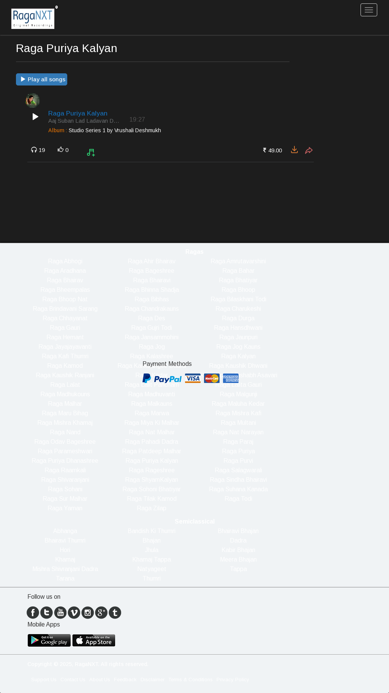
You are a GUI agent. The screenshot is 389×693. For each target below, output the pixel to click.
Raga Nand (65, 432)
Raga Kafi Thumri (65, 356)
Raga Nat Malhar (152, 432)
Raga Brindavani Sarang (65, 308)
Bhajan (151, 540)
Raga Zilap (151, 508)
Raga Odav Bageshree (65, 441)
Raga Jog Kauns (238, 346)
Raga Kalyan (238, 356)
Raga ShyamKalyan (151, 479)
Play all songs (42, 79)
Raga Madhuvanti (151, 394)
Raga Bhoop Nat (65, 299)
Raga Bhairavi (152, 280)
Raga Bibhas (151, 299)
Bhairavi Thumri (64, 540)
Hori (65, 550)
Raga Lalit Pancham (152, 384)
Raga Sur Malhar (65, 498)
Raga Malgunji (238, 394)
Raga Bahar (238, 270)
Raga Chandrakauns (152, 308)
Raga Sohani (65, 489)
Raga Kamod (65, 365)
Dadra (238, 540)
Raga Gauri (65, 327)
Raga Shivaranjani (65, 479)
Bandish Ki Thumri (152, 531)
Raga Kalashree (151, 356)
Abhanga (65, 531)
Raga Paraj (238, 441)
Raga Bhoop (238, 289)
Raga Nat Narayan (238, 432)
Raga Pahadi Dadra (151, 441)
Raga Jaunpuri (238, 337)
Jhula (151, 550)
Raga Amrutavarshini (238, 261)
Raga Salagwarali (238, 470)
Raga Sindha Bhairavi (238, 479)
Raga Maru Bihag (65, 413)
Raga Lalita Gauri (238, 384)
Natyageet (151, 569)
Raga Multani (238, 422)
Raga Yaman (64, 508)
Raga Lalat (65, 384)
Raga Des (151, 318)
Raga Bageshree (151, 270)
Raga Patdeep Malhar (151, 451)
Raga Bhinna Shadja (152, 289)
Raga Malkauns (151, 403)
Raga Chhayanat (65, 318)
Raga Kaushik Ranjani (65, 375)
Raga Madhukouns (65, 394)
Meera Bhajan (238, 559)
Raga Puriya (238, 451)
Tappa (238, 569)
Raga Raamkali (65, 470)
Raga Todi (238, 498)
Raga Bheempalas (65, 289)
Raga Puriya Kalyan (151, 460)
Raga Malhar (65, 403)
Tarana (65, 578)
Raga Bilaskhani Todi (238, 299)
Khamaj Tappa (151, 559)
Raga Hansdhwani (238, 327)
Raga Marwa (151, 413)
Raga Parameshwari (65, 451)
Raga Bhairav (65, 280)
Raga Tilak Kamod (152, 498)
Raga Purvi (238, 460)
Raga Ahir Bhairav (152, 261)
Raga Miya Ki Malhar (151, 422)
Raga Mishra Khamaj (65, 422)
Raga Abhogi (65, 261)
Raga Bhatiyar (238, 280)
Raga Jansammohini (152, 337)
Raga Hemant (65, 337)
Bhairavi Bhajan (238, 531)
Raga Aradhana (65, 270)
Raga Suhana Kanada (238, 489)
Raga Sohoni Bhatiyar (151, 489)
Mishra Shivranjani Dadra (65, 569)
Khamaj (65, 559)
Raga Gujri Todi (151, 327)
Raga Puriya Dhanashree (65, 460)
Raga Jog (152, 346)
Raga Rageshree (152, 470)
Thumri (151, 578)
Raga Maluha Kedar (238, 403)
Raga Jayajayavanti (65, 346)
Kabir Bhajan (238, 550)
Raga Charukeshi (238, 308)
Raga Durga (238, 318)
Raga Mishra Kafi (238, 413)
